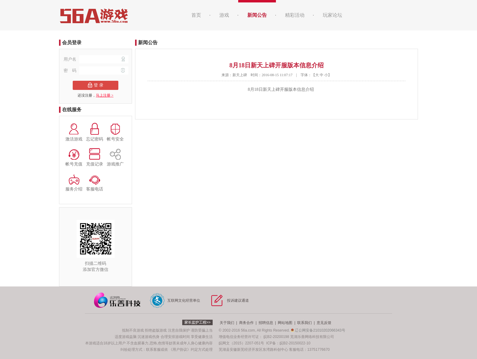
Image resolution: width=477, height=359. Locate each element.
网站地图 (285, 323)
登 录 (95, 85)
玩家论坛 (332, 15)
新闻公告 (257, 15)
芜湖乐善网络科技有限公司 (312, 337)
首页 (196, 15)
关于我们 (227, 323)
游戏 (224, 15)
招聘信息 (266, 323)
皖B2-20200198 (276, 337)
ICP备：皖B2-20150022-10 (288, 343)
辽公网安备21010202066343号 (318, 330)
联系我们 (304, 323)
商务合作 (246, 323)
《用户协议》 (180, 349)
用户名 (96, 59)
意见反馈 (324, 323)
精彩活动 (295, 15)
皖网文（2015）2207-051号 (241, 343)
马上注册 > (104, 95)
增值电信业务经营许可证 (239, 337)
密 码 (96, 70)
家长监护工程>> (197, 322)
